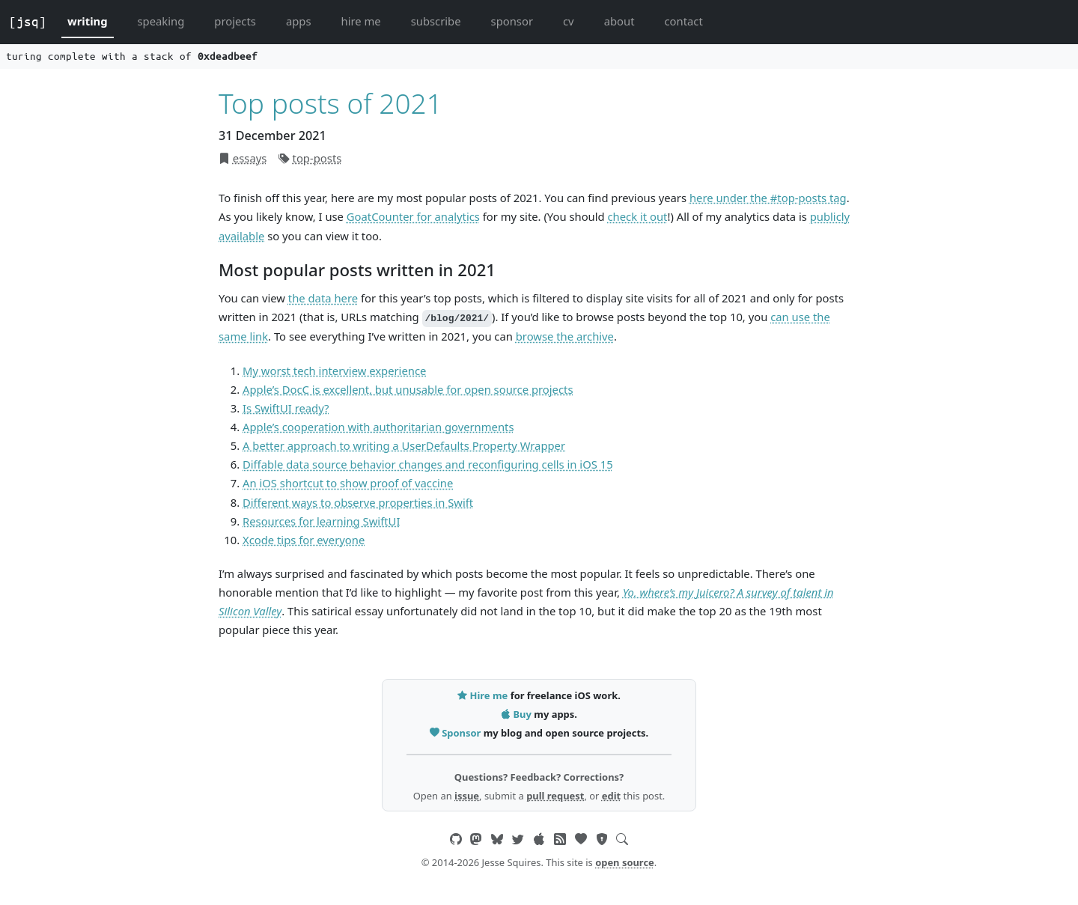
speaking (161, 20)
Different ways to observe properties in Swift (358, 502)
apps (298, 20)
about (619, 20)
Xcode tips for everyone (304, 539)
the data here (323, 297)
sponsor (512, 20)
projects (235, 20)
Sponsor (457, 733)
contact (683, 20)
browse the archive (565, 336)
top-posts (317, 157)
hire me (361, 20)
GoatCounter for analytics (413, 216)
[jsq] (27, 21)
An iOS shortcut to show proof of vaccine (348, 482)
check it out (638, 216)
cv (568, 20)
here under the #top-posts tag (768, 197)
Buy (517, 714)
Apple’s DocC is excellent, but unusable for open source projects (408, 389)
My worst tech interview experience (334, 370)
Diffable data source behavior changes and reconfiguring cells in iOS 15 (428, 464)
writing (87, 20)
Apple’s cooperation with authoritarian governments (378, 426)
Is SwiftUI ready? (286, 407)
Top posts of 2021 (330, 103)
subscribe (436, 20)
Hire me (483, 695)
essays (250, 157)
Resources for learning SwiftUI (321, 521)
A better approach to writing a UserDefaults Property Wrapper (404, 445)
